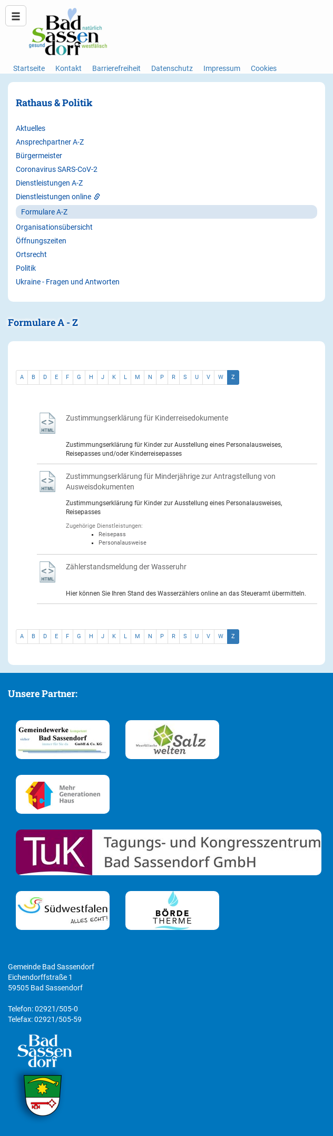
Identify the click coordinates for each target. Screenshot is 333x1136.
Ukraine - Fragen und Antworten (68, 282)
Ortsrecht (31, 254)
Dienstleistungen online (58, 196)
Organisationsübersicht (54, 227)
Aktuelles (30, 128)
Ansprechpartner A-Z (50, 142)
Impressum (221, 68)
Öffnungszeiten (41, 241)
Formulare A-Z (44, 212)
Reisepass (112, 534)
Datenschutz (172, 68)
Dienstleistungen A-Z (49, 183)
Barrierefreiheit (116, 68)
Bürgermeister (39, 155)
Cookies (264, 68)
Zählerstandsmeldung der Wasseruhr (126, 566)
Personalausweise (122, 542)
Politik (26, 268)
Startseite (29, 68)
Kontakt (68, 68)
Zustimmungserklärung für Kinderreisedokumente (147, 418)
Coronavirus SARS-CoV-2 (56, 169)
